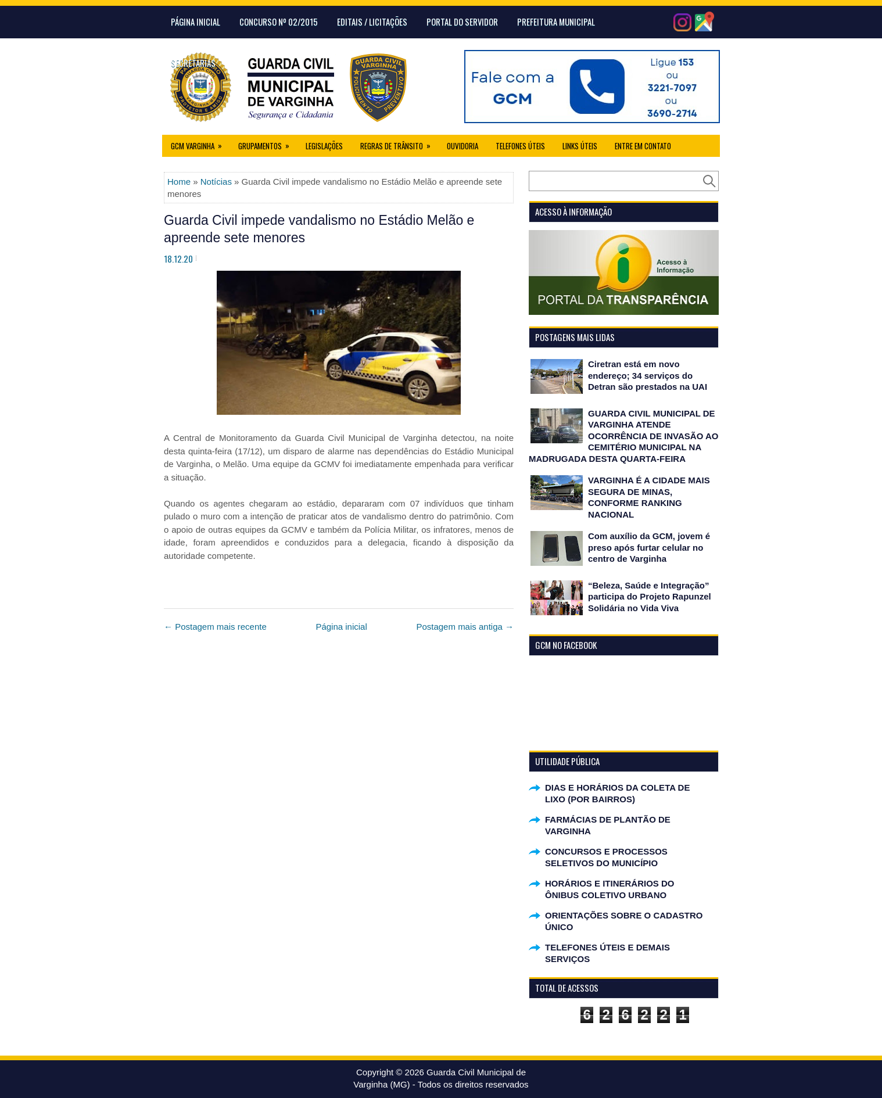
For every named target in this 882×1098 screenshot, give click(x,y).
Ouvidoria (462, 146)
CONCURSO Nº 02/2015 (278, 21)
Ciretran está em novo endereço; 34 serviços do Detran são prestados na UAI (647, 375)
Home (179, 181)
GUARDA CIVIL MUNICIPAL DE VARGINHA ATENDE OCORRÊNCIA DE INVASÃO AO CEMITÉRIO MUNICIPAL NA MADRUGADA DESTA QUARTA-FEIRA (623, 436)
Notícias (216, 181)
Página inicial (341, 626)
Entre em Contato (643, 146)
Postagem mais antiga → (465, 626)
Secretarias (193, 62)
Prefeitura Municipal (556, 21)
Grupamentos (267, 143)
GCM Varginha (200, 143)
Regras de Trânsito (399, 143)
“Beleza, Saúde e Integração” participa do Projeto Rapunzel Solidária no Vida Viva (649, 596)
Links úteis (579, 146)
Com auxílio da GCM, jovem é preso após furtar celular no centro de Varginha (649, 547)
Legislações (324, 146)
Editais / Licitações (372, 21)
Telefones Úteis (520, 146)
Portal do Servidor (462, 21)
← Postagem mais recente (215, 626)
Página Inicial (195, 21)
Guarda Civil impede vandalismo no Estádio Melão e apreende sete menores (319, 229)
